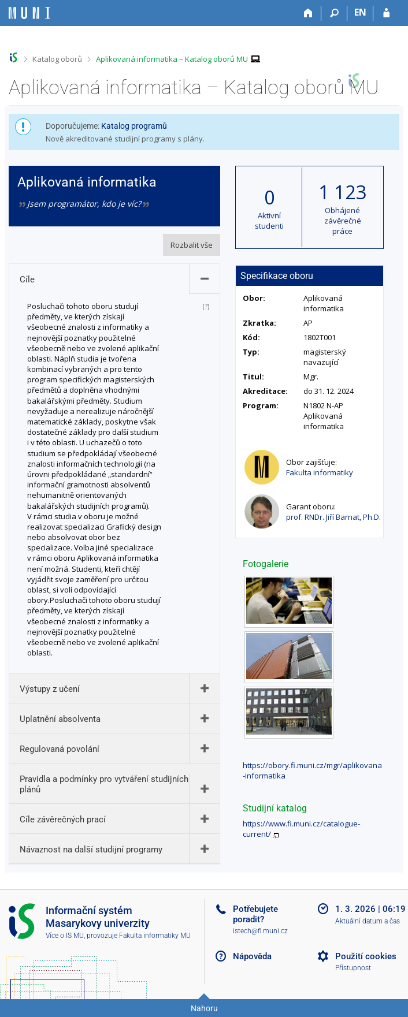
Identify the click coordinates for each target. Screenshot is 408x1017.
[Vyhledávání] (334, 13)
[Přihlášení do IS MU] (386, 13)
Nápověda (252, 956)
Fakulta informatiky (319, 472)
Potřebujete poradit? (255, 914)
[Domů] (308, 13)
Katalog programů (134, 126)
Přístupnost (353, 968)
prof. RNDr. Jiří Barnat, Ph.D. (333, 517)
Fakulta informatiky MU (155, 936)
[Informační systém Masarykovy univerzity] (29, 13)
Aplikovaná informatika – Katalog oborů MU (172, 59)
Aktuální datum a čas (367, 921)
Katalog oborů (57, 59)
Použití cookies (365, 956)
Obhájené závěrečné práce (342, 220)
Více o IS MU (65, 936)
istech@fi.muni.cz (260, 931)
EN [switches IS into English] (360, 12)
